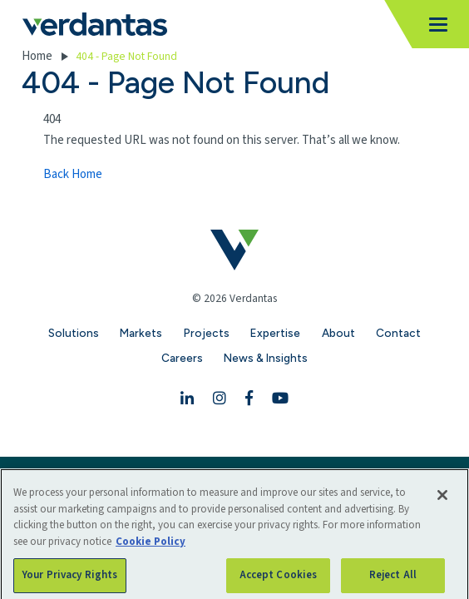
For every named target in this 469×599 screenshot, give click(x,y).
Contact (398, 332)
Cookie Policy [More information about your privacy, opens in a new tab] (150, 551)
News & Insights (266, 357)
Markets (141, 332)
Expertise (275, 332)
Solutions (73, 332)
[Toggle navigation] (433, 24)
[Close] (442, 505)
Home (37, 56)
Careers (182, 357)
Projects (207, 332)
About (338, 332)
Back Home (72, 174)
